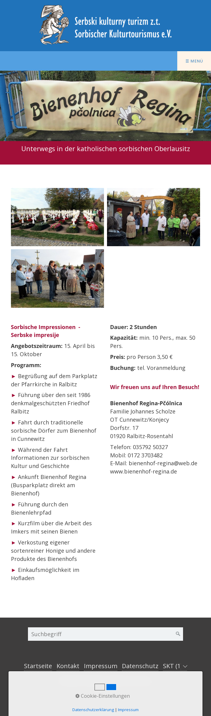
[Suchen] (178, 634)
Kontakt (68, 666)
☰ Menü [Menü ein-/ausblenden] (194, 61)
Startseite (38, 666)
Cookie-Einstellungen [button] (102, 696)
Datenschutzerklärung (93, 709)
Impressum (100, 666)
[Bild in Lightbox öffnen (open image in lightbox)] (57, 217)
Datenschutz (140, 666)
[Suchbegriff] (105, 634)
